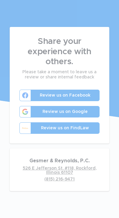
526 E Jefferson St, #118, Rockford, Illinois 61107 (60, 170)
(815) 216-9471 (59, 179)
